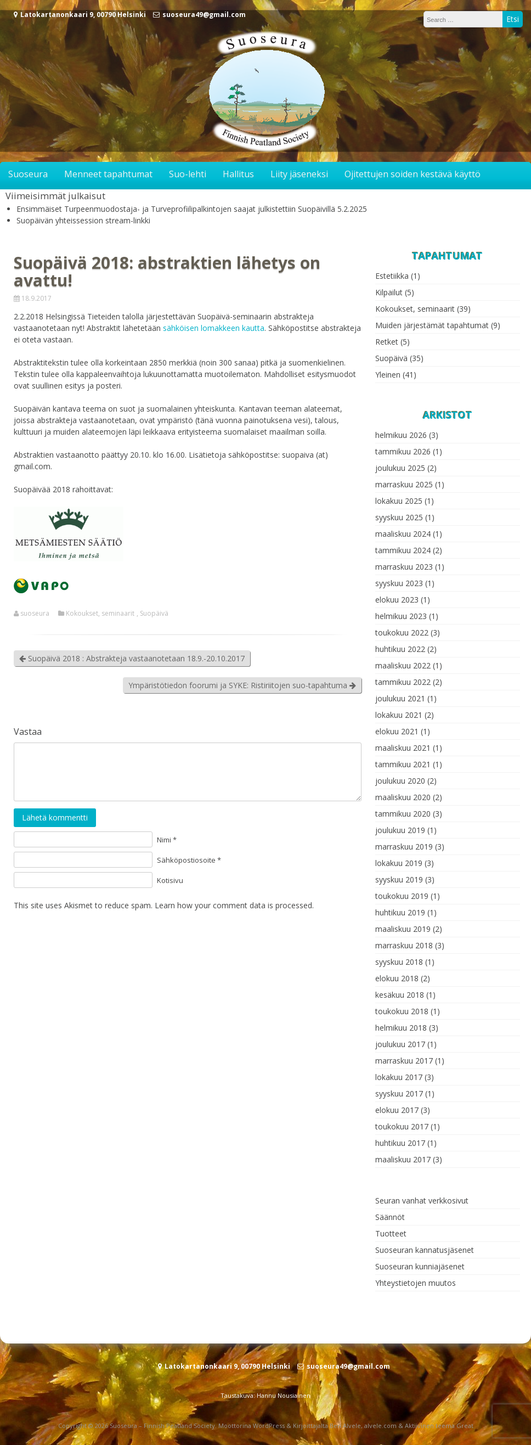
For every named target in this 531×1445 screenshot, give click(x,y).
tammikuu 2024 (403, 550)
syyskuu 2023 (399, 583)
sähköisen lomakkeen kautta (213, 328)
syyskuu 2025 (399, 517)
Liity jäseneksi (299, 174)
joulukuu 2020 (400, 780)
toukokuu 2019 (401, 896)
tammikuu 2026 (403, 451)
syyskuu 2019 (399, 879)
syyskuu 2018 (399, 962)
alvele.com (380, 1425)
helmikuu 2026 (401, 435)
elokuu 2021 (397, 731)
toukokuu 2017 (401, 1126)
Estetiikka (392, 276)
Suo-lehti (187, 174)
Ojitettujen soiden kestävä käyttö (412, 174)
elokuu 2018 (397, 978)
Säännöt (390, 1217)
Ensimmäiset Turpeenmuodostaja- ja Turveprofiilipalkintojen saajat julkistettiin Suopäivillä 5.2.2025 (191, 209)
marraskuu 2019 (404, 846)
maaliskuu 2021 (403, 748)
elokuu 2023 (397, 599)
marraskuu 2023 (404, 566)
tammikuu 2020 (403, 813)
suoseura (34, 613)
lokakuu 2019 (398, 863)
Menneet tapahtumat (108, 174)
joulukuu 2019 (400, 830)
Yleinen (387, 374)
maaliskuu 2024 (403, 533)
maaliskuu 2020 (403, 797)
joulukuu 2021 (400, 698)
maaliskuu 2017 (403, 1159)
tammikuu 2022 (403, 682)
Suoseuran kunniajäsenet (420, 1266)
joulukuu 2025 (400, 468)
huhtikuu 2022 (400, 649)
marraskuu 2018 (404, 945)
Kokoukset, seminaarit (100, 613)
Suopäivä (154, 613)
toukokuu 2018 (401, 1011)
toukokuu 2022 (401, 632)
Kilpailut (389, 292)
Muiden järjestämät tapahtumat (432, 325)
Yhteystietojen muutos (415, 1283)
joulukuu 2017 (400, 1044)
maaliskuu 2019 (403, 929)
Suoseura (28, 174)
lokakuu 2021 (398, 715)
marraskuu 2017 (404, 1060)
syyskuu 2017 (399, 1093)
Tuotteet (390, 1233)
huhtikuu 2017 (400, 1143)
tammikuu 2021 (403, 764)
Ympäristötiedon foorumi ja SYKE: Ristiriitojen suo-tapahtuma (242, 685)
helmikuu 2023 (401, 616)
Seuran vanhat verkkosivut (421, 1200)
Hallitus (238, 174)
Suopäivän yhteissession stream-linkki (83, 220)
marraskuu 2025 (404, 484)
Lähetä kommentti (55, 817)
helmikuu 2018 (401, 1027)
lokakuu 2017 (398, 1077)
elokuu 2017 (397, 1110)
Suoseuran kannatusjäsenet (424, 1250)
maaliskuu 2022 (403, 665)
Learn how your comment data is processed (233, 905)
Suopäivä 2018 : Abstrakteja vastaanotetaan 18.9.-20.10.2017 (132, 658)
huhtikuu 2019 (400, 912)
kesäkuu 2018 (399, 994)
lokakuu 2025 (398, 501)
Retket (386, 341)
